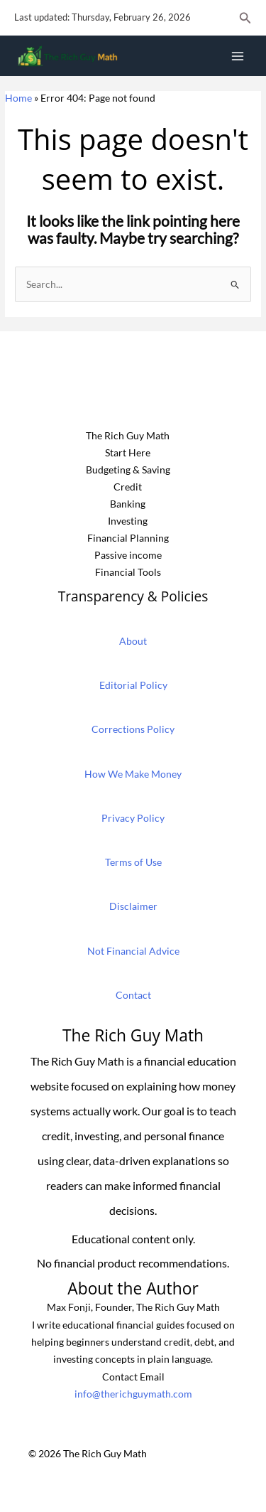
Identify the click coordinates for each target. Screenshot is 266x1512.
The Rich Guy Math (128, 435)
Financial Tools (128, 572)
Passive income (128, 555)
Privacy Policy (133, 818)
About (133, 641)
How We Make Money (133, 774)
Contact (133, 995)
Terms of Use (133, 862)
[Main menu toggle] (238, 55)
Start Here (127, 452)
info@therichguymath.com (133, 1394)
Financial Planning (128, 538)
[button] (245, 18)
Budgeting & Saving (128, 469)
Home (18, 98)
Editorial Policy (133, 685)
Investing (128, 521)
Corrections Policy (133, 729)
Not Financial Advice (133, 951)
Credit (127, 487)
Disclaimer (133, 906)
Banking (127, 504)
